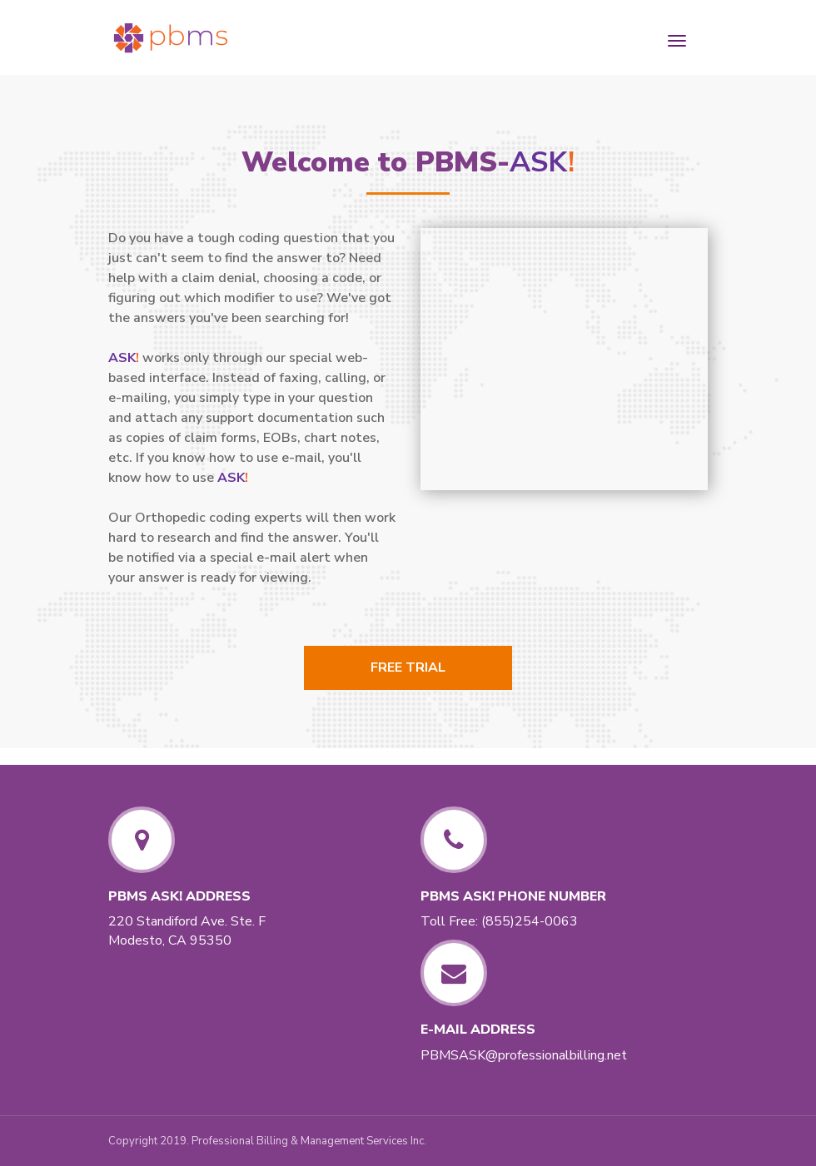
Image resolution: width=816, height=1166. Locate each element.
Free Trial (408, 667)
